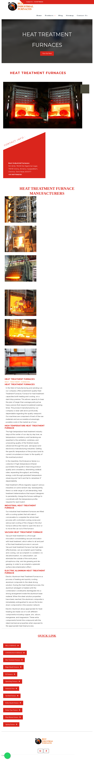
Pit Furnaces (10, 674)
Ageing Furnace (11, 724)
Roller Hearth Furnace (13, 703)
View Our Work (47, 53)
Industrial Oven (11, 688)
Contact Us (82, 15)
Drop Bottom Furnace (13, 717)
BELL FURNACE (12, 645)
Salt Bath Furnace (11, 695)
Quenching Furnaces (12, 681)
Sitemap (70, 15)
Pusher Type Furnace (12, 710)
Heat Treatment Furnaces (14, 660)
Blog (60, 15)
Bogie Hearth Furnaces (13, 667)
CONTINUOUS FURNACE (15, 652)
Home (39, 15)
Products (50, 15)
